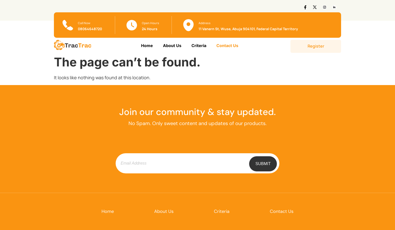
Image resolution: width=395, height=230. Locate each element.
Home (147, 45)
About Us (172, 45)
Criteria (198, 45)
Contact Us (227, 45)
